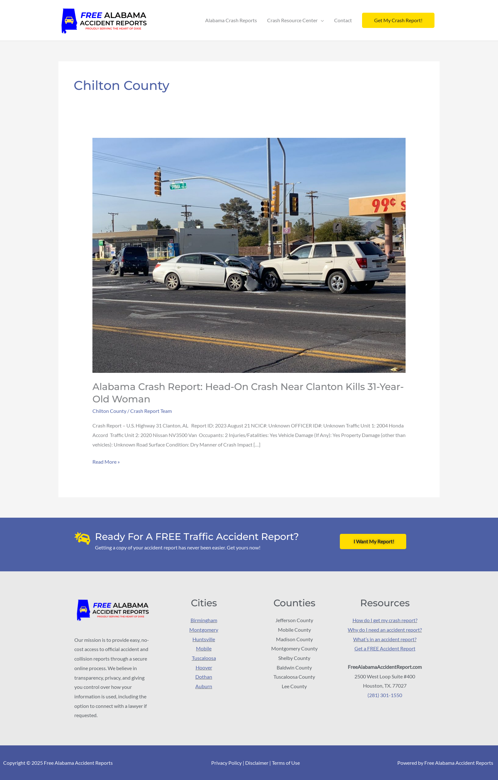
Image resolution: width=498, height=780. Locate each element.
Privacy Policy (226, 763)
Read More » (106, 460)
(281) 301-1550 (384, 695)
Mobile (204, 648)
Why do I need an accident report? (385, 629)
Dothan (203, 677)
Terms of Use (286, 763)
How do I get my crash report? (385, 620)
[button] (398, 20)
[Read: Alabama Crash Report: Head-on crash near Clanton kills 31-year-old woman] (249, 255)
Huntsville (203, 639)
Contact (343, 20)
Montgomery (203, 629)
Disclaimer (256, 763)
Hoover (204, 667)
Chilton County (109, 411)
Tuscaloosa (204, 658)
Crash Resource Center (292, 20)
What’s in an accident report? (384, 639)
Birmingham (204, 620)
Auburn (203, 686)
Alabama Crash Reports (231, 20)
